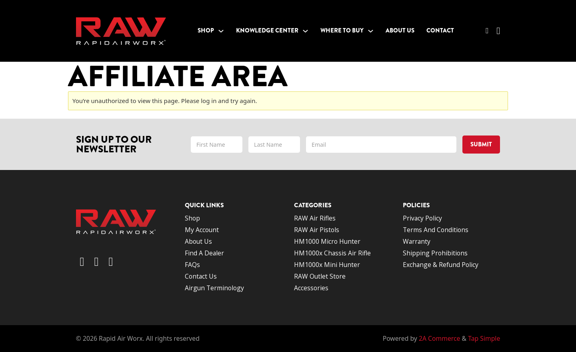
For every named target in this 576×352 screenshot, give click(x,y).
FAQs (192, 264)
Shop (206, 30)
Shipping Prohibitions (435, 253)
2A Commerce (439, 338)
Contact (440, 30)
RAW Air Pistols (316, 229)
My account (202, 229)
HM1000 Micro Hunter (327, 241)
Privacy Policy (422, 218)
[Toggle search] (487, 31)
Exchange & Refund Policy (440, 264)
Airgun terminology (214, 287)
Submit (481, 144)
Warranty (416, 241)
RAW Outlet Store (320, 276)
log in (208, 101)
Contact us (201, 276)
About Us (400, 30)
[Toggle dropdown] (221, 31)
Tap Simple (484, 338)
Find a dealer (204, 253)
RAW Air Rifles (315, 218)
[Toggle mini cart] (498, 31)
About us (198, 241)
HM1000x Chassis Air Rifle (332, 253)
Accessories (311, 287)
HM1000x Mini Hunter (327, 264)
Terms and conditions (436, 229)
